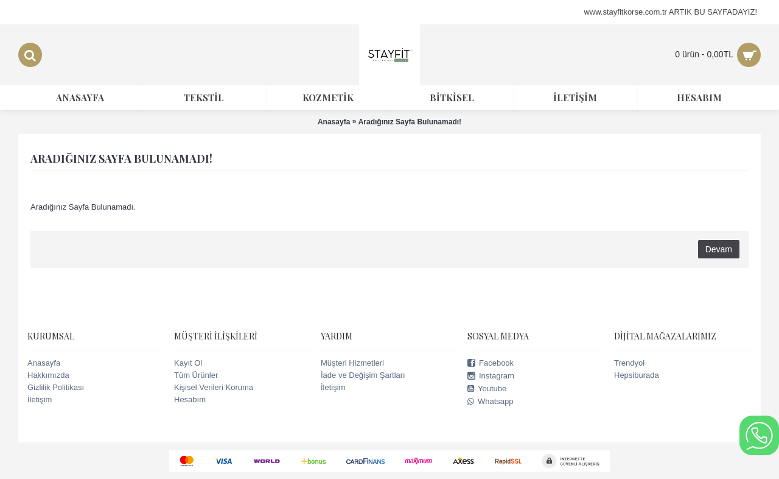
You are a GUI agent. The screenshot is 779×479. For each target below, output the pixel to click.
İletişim (39, 399)
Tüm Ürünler (196, 375)
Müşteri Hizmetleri (352, 362)
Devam (718, 249)
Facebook (490, 363)
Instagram (490, 376)
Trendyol (629, 362)
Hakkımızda (48, 375)
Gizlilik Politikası (55, 387)
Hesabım (190, 399)
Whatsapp (490, 401)
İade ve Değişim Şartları (363, 375)
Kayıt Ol (188, 362)
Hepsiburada (636, 375)
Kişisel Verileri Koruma (213, 387)
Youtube (486, 389)
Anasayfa (43, 362)
